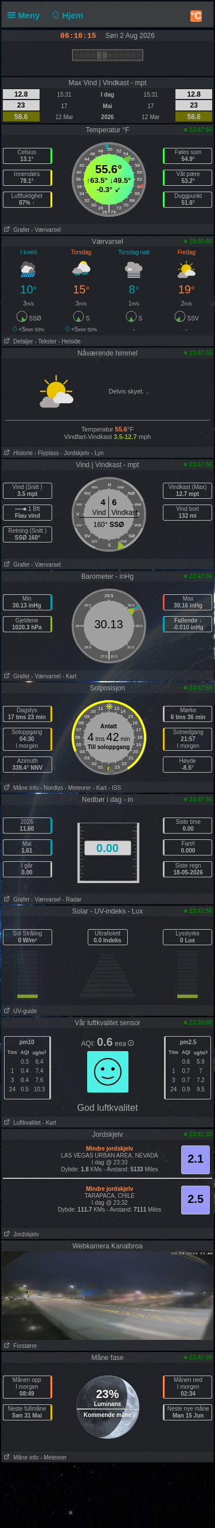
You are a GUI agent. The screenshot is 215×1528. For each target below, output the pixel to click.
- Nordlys (51, 788)
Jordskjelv (20, 1234)
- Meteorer (78, 788)
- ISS (114, 788)
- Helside (69, 341)
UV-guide (19, 1011)
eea (124, 1044)
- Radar (71, 899)
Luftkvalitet (21, 1123)
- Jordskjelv (74, 453)
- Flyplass (46, 453)
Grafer (16, 230)
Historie (17, 453)
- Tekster (45, 341)
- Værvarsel (46, 230)
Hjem (66, 15)
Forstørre (19, 1346)
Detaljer (17, 341)
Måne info (20, 788)
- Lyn (97, 453)
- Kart (69, 676)
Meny (26, 15)
